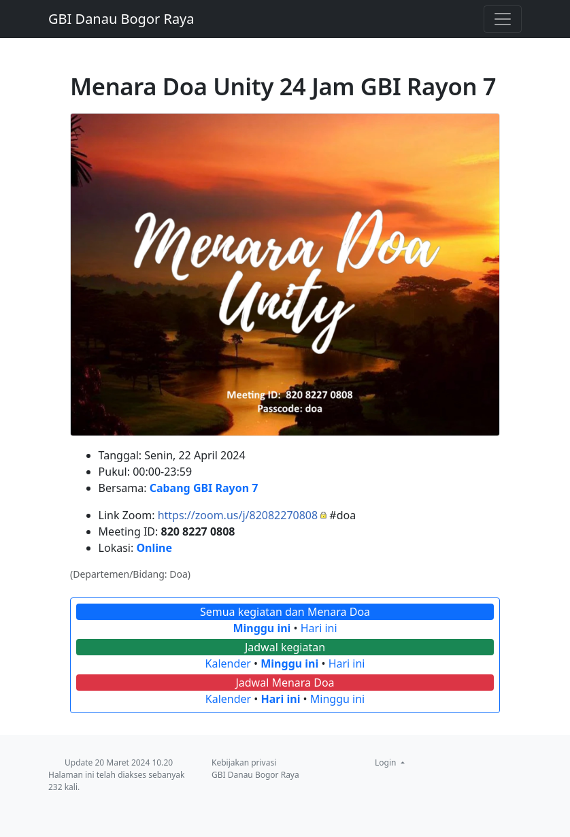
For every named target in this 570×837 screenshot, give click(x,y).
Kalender (228, 663)
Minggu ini (261, 628)
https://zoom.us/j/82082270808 (238, 515)
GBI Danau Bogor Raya (121, 19)
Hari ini (319, 628)
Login (387, 762)
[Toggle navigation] (503, 19)
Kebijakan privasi (244, 762)
